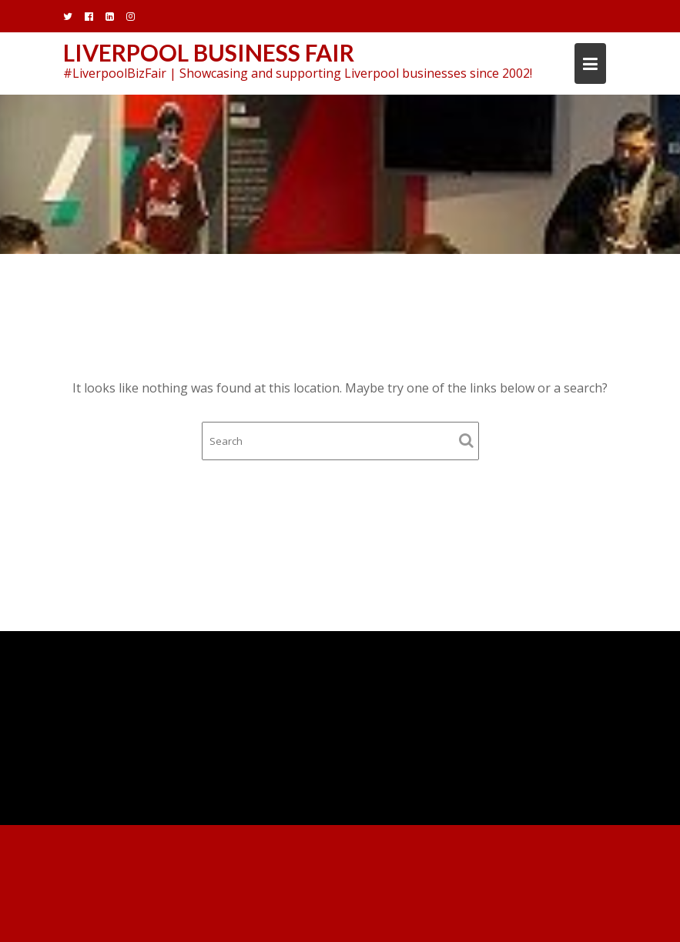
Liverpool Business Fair (208, 52)
